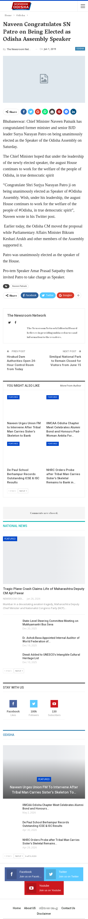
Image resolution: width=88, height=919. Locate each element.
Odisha (80, 49)
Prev (12, 490)
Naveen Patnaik (19, 286)
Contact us (68, 908)
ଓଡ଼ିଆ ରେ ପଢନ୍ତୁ (48, 908)
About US (30, 908)
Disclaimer (44, 913)
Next (23, 490)
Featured (13, 397)
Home (17, 908)
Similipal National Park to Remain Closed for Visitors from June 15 (65, 361)
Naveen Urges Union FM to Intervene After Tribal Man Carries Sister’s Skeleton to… (44, 789)
